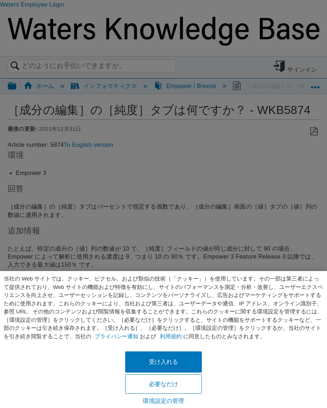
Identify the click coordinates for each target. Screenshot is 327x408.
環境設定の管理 (163, 401)
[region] (163, 339)
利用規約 (171, 336)
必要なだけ (163, 384)
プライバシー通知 (116, 336)
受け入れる (163, 362)
